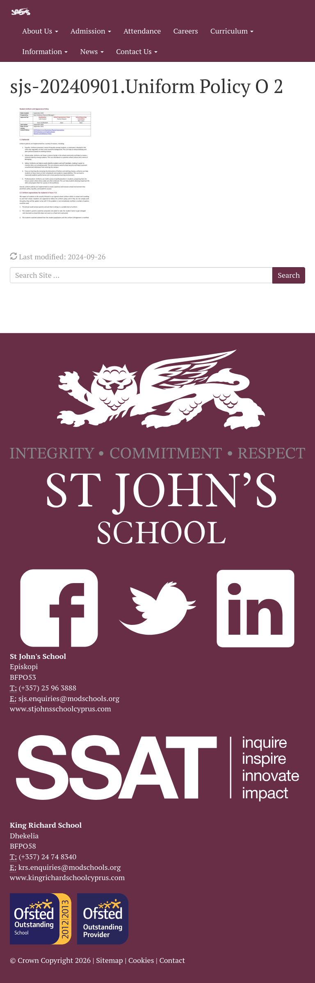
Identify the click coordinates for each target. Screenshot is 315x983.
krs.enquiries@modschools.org (69, 867)
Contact (172, 960)
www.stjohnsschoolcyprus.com (60, 708)
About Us (40, 31)
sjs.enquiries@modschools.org (68, 698)
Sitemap (109, 960)
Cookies (141, 960)
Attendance (142, 31)
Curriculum (232, 31)
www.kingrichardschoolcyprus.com (67, 877)
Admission (91, 31)
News (91, 51)
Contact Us (137, 51)
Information (45, 51)
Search (289, 275)
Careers (185, 31)
